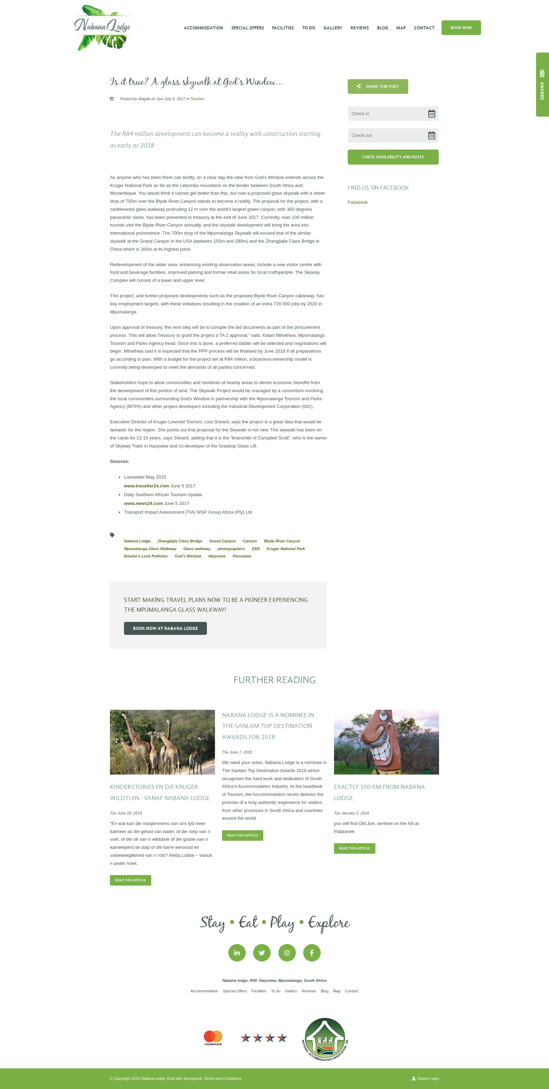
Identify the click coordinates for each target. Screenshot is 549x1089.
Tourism (197, 99)
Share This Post (378, 86)
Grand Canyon (222, 541)
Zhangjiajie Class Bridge (180, 541)
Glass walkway (197, 549)
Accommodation (203, 27)
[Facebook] (312, 953)
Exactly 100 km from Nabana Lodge (379, 792)
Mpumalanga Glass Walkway (150, 549)
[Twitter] (262, 953)
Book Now (461, 27)
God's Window (188, 556)
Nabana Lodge (137, 541)
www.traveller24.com (147, 485)
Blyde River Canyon (282, 541)
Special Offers (247, 27)
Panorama (241, 556)
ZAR (256, 549)
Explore (328, 923)
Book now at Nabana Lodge (165, 628)
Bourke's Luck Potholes (146, 556)
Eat (248, 923)
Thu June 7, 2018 (237, 752)
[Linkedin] (237, 953)
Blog (382, 27)
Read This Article (130, 880)
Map (401, 27)
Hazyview (217, 556)
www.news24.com (143, 503)
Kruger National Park (286, 549)
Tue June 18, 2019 (126, 813)
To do (308, 27)
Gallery (333, 27)
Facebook (358, 202)
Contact (424, 27)
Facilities (283, 27)
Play (283, 923)
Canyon (250, 541)
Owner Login (425, 1078)
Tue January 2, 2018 (351, 813)
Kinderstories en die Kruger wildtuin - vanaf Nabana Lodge (160, 792)
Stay (212, 923)
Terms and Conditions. (223, 1078)
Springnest (192, 1078)
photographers (231, 549)
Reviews (359, 27)
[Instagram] (287, 953)
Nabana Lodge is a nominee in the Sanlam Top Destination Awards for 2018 (268, 726)
